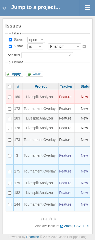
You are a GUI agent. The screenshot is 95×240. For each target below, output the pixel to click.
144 (17, 204)
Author (18, 46)
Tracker (66, 86)
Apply (16, 74)
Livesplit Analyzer (39, 97)
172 (17, 108)
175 (17, 171)
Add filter (14, 55)
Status (18, 39)
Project (41, 86)
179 (17, 183)
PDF (86, 226)
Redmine (32, 237)
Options (17, 62)
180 (17, 97)
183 (17, 118)
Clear (36, 74)
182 (17, 193)
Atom (67, 226)
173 (17, 140)
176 (17, 128)
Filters (16, 33)
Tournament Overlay (39, 108)
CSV (77, 226)
